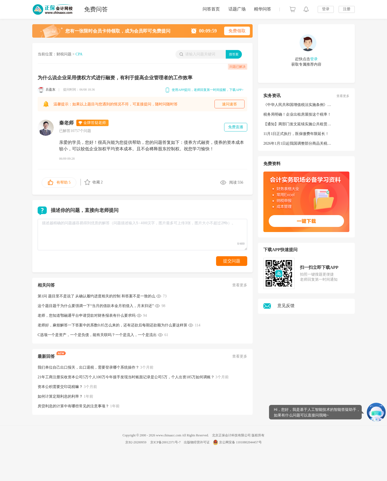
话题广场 (237, 9)
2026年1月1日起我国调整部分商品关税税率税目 (302, 143)
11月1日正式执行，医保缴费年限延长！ (296, 134)
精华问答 (262, 9)
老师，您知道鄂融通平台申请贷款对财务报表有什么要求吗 (86, 315)
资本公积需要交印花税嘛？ (60, 387)
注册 (346, 9)
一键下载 (306, 221)
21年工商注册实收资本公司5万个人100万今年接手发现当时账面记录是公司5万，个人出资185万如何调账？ (126, 377)
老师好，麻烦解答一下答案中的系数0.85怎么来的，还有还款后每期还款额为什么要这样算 (112, 325)
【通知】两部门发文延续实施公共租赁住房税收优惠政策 (310, 124)
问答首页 (211, 9)
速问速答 (229, 104)
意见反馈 (279, 305)
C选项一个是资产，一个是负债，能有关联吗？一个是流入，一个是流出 (97, 335)
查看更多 (239, 285)
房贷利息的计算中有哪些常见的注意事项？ (73, 406)
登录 (325, 9)
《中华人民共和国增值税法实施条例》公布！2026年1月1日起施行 (317, 105)
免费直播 (235, 127)
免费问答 (96, 9)
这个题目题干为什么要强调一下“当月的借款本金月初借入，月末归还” (96, 306)
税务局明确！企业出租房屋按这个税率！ (297, 114)
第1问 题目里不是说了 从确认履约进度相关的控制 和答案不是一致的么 (96, 296)
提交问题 (231, 261)
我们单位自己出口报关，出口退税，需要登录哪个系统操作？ (88, 367)
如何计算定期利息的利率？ (60, 396)
